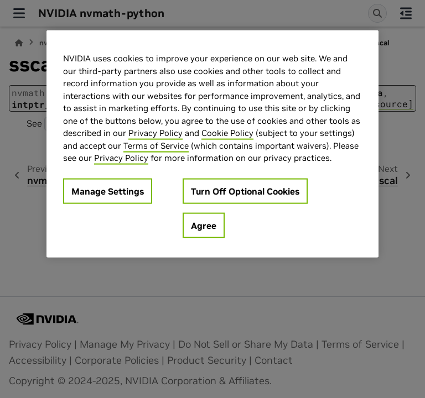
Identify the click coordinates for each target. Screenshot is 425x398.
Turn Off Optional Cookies (245, 190)
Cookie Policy (227, 133)
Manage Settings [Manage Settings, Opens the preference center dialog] (107, 190)
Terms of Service (156, 145)
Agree (203, 225)
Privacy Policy (155, 133)
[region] (212, 144)
